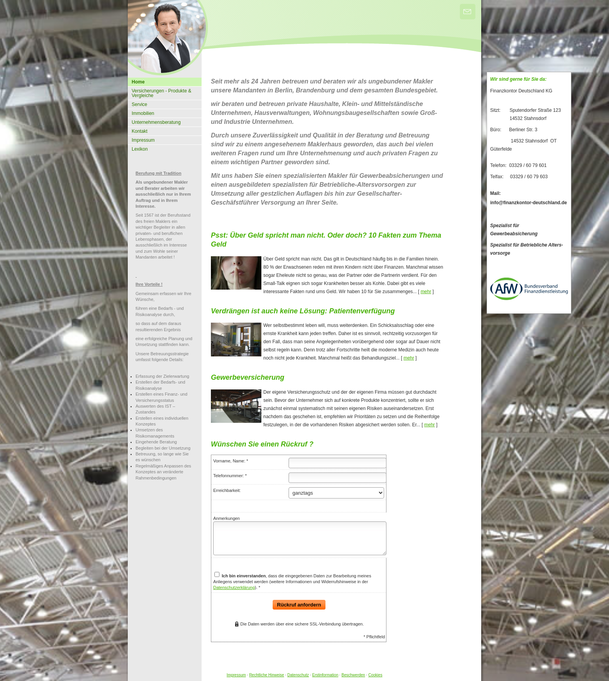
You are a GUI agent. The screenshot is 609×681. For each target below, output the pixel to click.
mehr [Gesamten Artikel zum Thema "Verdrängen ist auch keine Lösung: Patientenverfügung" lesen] (409, 358)
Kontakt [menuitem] (140, 131)
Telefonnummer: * (230, 475)
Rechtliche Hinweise (266, 675)
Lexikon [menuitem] (140, 149)
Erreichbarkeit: (227, 490)
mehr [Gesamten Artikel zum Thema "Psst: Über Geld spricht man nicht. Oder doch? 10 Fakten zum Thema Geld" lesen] (426, 291)
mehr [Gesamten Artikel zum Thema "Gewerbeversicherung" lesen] (429, 424)
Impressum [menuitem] (143, 140)
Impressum (236, 675)
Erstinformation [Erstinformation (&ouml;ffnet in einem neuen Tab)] (325, 675)
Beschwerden (353, 675)
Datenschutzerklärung (234, 587)
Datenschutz (298, 675)
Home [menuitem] (138, 82)
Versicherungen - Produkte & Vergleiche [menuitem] (161, 93)
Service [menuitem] (139, 104)
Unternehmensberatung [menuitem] (156, 122)
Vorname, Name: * (230, 461)
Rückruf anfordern (299, 605)
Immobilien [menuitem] (143, 113)
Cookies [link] (375, 675)
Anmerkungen (226, 518)
